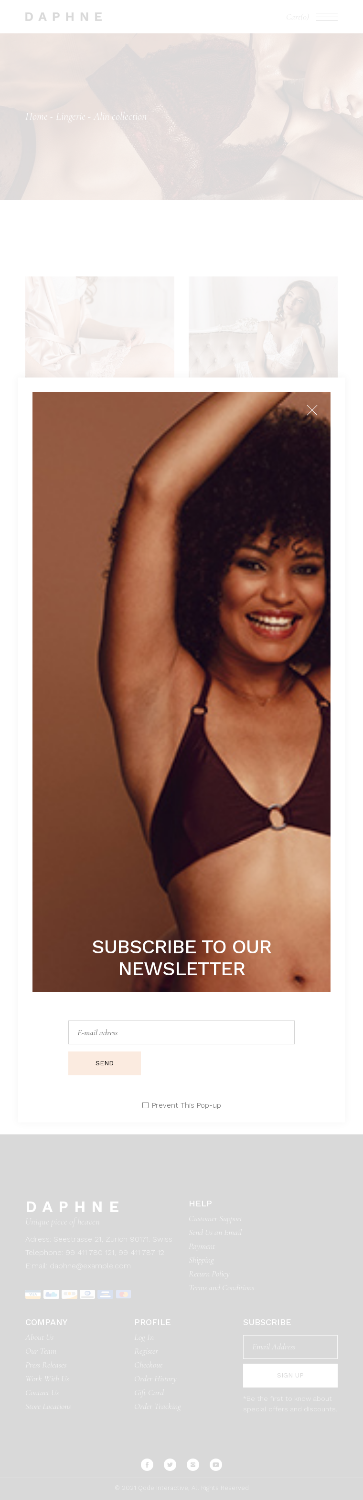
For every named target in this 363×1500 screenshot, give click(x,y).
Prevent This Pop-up (186, 1105)
